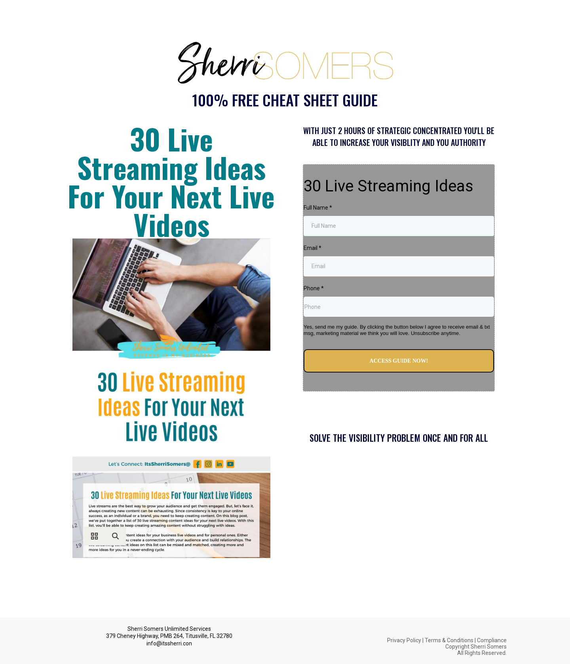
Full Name (318, 207)
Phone (314, 288)
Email (312, 248)
